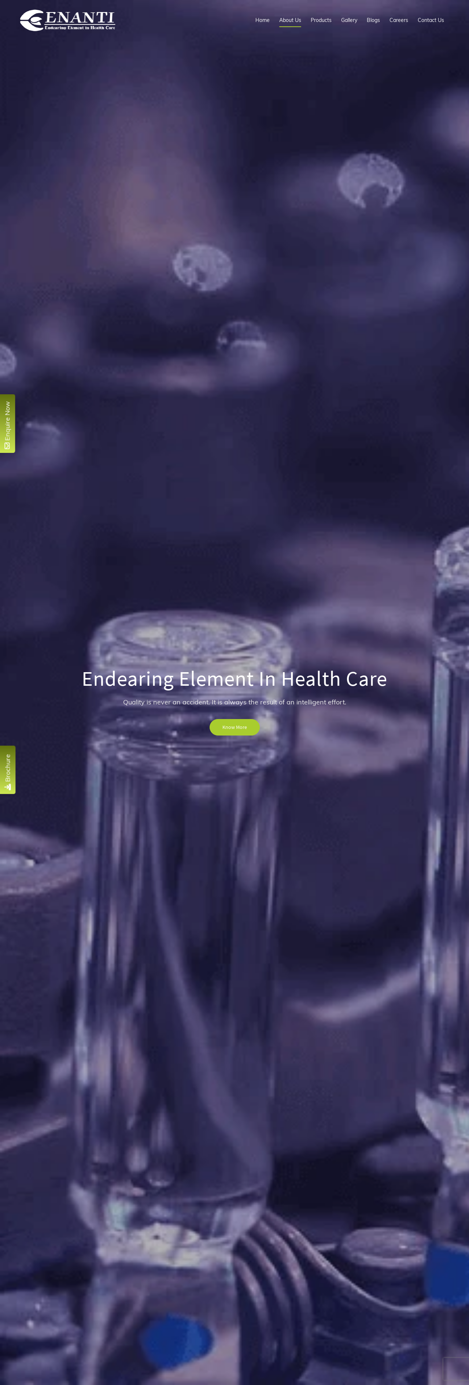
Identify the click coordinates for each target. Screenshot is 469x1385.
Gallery (349, 20)
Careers (398, 20)
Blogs (373, 20)
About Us (290, 20)
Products (321, 20)
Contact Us (431, 20)
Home (262, 20)
